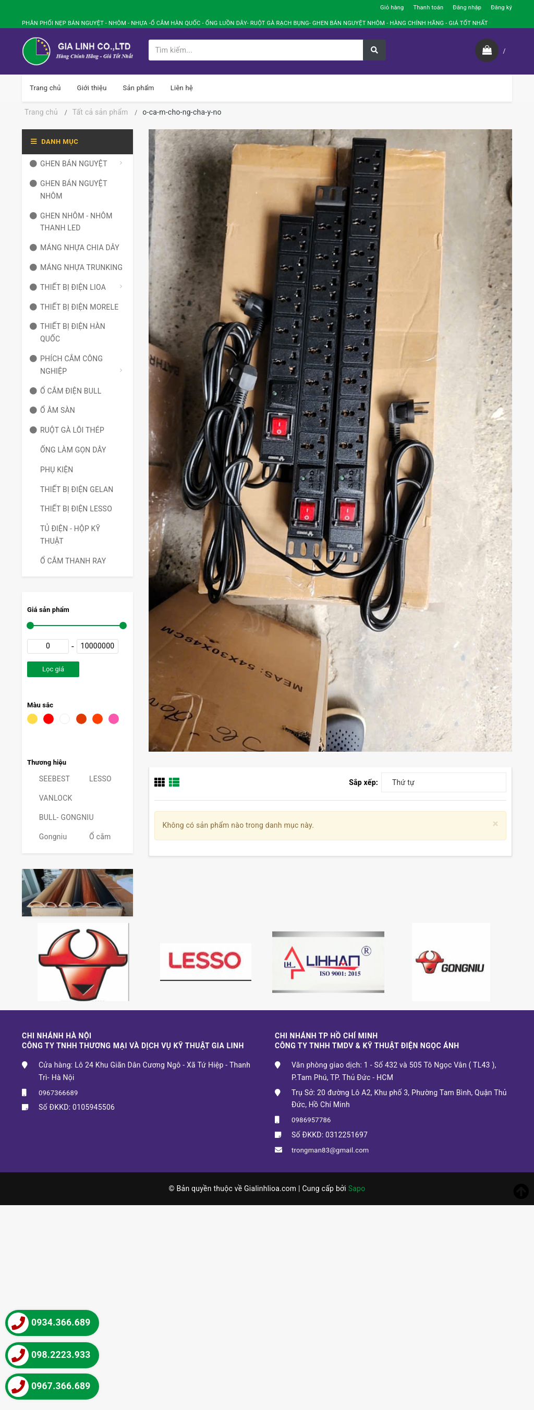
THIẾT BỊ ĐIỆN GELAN (72, 490)
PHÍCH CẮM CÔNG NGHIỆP (66, 365)
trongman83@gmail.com (330, 1150)
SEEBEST (48, 779)
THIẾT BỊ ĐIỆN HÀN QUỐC (67, 333)
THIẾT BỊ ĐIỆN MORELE (74, 307)
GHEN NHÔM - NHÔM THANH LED (71, 222)
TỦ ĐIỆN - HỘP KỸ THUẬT (65, 535)
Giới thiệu (92, 88)
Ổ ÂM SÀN (52, 410)
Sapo (357, 1188)
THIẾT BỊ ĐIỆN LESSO (71, 509)
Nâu (81, 719)
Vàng (32, 719)
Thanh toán (428, 7)
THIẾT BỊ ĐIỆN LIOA (68, 287)
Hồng (113, 719)
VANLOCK (49, 798)
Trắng (64, 719)
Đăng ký (501, 7)
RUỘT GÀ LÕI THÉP (67, 430)
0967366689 (58, 1093)
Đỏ (48, 719)
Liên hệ (182, 88)
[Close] (496, 823)
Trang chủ (45, 88)
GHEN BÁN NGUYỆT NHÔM (68, 190)
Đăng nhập (467, 7)
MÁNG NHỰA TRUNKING (76, 268)
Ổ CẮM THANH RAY (68, 561)
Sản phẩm (138, 88)
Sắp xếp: (363, 782)
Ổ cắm (94, 836)
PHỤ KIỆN (52, 470)
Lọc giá (53, 669)
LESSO (94, 779)
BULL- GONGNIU (60, 817)
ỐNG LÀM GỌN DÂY (68, 450)
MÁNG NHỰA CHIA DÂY (74, 248)
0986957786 (311, 1120)
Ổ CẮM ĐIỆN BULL (66, 391)
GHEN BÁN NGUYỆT (68, 164)
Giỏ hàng (392, 7)
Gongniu (47, 836)
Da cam (97, 719)
